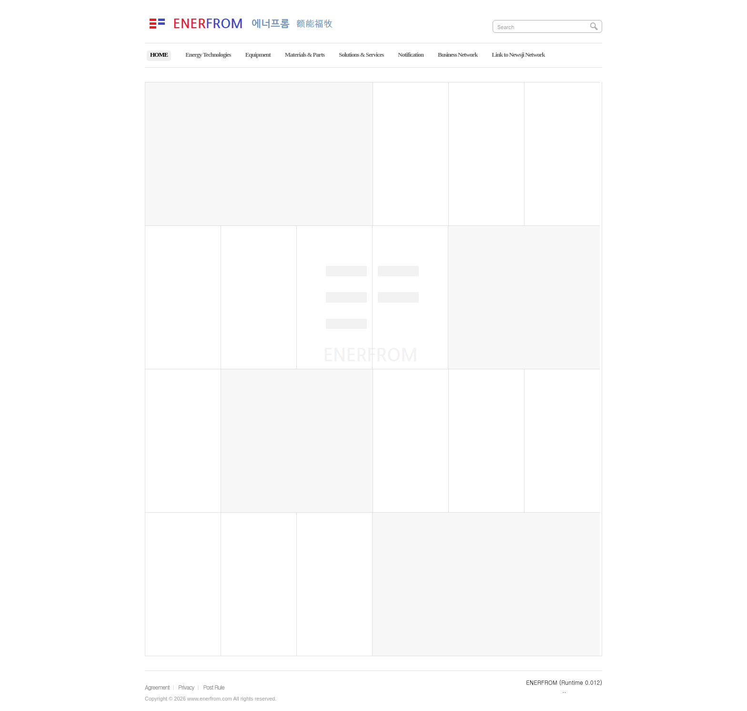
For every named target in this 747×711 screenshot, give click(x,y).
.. (564, 690)
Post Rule (213, 687)
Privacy (186, 687)
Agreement (157, 687)
